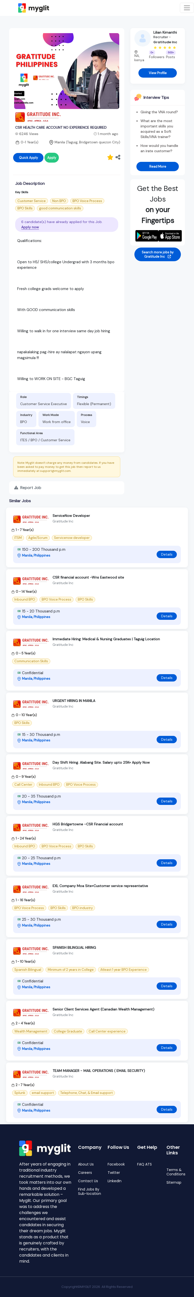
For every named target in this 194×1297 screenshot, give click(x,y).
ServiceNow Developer (71, 515)
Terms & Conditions (175, 1172)
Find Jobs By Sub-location (89, 1191)
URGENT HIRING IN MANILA (74, 700)
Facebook (116, 1164)
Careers (85, 1173)
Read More (157, 166)
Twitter (114, 1173)
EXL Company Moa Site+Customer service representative (100, 886)
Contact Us (88, 1181)
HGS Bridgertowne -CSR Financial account (88, 824)
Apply (51, 158)
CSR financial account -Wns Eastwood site (88, 577)
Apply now (30, 227)
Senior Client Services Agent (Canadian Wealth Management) (103, 1009)
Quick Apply (28, 158)
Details (167, 554)
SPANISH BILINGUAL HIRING (74, 947)
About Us (86, 1164)
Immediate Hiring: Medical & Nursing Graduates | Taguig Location (106, 639)
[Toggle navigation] (187, 8)
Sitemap (173, 1182)
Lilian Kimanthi (165, 32)
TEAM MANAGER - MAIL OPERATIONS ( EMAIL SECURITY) (99, 1070)
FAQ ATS (144, 1164)
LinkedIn (115, 1181)
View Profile (158, 73)
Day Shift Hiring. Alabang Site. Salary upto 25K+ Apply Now (101, 762)
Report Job (27, 487)
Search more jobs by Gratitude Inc (158, 254)
